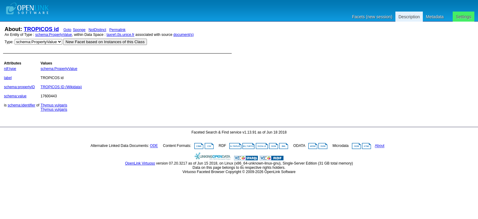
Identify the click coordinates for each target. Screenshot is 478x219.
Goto (67, 30)
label (8, 78)
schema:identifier (21, 105)
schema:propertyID (19, 87)
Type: (9, 42)
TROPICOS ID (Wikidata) (61, 87)
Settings (463, 16)
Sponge (79, 30)
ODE (154, 146)
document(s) (183, 35)
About (379, 146)
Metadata (435, 16)
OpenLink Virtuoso (140, 163)
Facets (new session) (372, 16)
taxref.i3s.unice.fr (120, 35)
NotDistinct (97, 30)
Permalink (117, 30)
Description (409, 16)
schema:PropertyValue (53, 35)
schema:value (15, 96)
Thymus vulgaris (54, 105)
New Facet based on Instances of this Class (105, 42)
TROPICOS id (41, 29)
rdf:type (10, 69)
